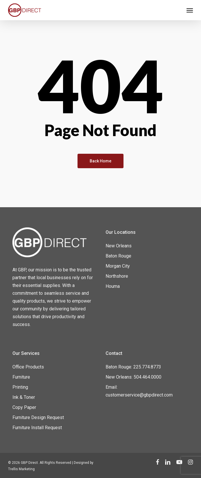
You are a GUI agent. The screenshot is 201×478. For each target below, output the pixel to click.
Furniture (21, 377)
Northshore (117, 276)
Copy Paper (24, 407)
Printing (20, 387)
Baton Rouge (118, 256)
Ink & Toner (23, 397)
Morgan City (118, 266)
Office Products (28, 367)
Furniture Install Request (37, 427)
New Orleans (119, 246)
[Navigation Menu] (190, 10)
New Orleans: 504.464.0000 (133, 377)
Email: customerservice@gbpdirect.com (139, 391)
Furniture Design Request (38, 417)
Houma (113, 286)
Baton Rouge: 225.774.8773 (133, 367)
